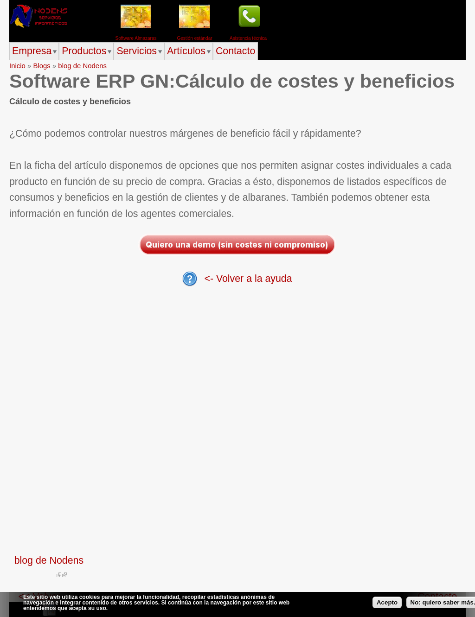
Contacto (235, 51)
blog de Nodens (82, 66)
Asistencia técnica (248, 38)
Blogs (41, 66)
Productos (84, 51)
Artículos (186, 51)
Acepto (387, 602)
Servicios (136, 51)
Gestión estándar (194, 38)
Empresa (31, 51)
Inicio (17, 66)
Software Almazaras (136, 38)
